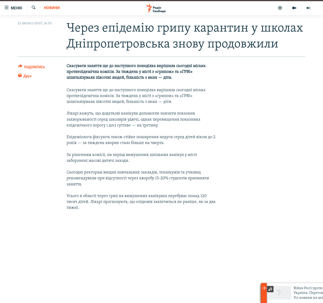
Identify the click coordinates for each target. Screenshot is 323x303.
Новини (52, 8)
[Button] (31, 68)
